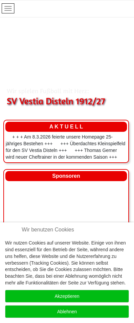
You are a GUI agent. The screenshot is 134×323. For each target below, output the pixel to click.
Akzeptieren (67, 296)
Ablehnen (67, 311)
